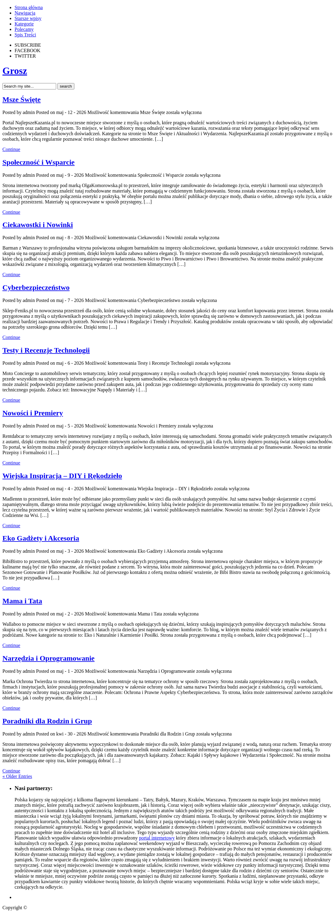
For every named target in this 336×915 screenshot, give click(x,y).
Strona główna (29, 7)
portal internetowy (157, 837)
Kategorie (24, 23)
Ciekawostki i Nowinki (37, 225)
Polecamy (24, 29)
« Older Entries (17, 776)
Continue (11, 149)
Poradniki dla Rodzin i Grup (47, 721)
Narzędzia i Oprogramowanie (48, 658)
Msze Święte (21, 99)
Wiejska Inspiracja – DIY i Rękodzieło (62, 476)
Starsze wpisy (28, 18)
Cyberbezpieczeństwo (36, 287)
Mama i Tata (22, 601)
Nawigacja (25, 12)
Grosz (14, 70)
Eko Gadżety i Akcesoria (40, 538)
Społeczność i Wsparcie (38, 162)
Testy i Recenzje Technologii (46, 350)
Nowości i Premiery (32, 413)
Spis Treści (25, 34)
